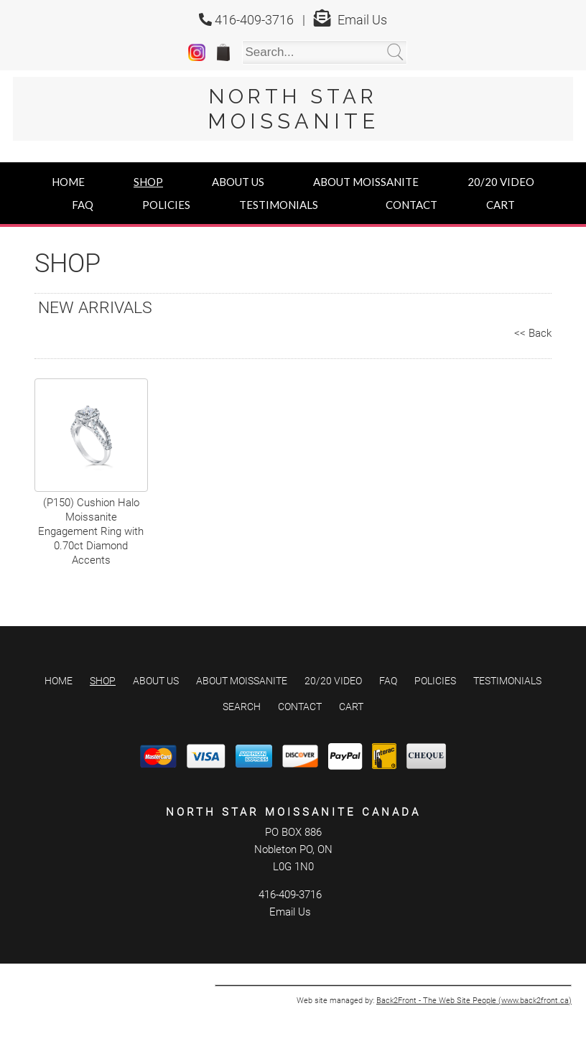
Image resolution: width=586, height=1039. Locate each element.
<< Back (533, 333)
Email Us (362, 19)
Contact (411, 204)
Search (242, 706)
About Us (238, 181)
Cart (500, 204)
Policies (166, 204)
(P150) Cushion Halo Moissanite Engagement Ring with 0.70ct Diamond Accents (91, 531)
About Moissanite (366, 181)
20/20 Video (501, 181)
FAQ (82, 204)
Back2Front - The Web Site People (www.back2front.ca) (474, 1000)
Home (68, 181)
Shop (148, 181)
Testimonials (278, 204)
